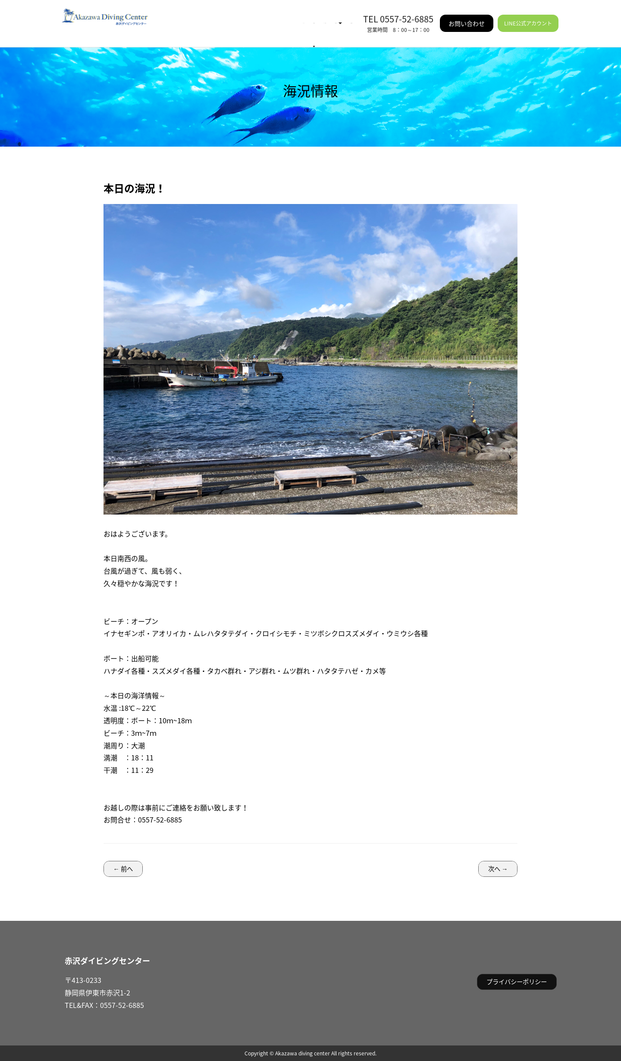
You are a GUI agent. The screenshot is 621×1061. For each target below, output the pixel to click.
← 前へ (123, 868)
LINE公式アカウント (528, 17)
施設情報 (338, 17)
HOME (172, 17)
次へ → (498, 868)
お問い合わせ (466, 17)
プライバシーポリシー (516, 981)
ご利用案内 (296, 17)
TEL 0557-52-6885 (398, 12)
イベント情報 (247, 17)
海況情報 (204, 17)
